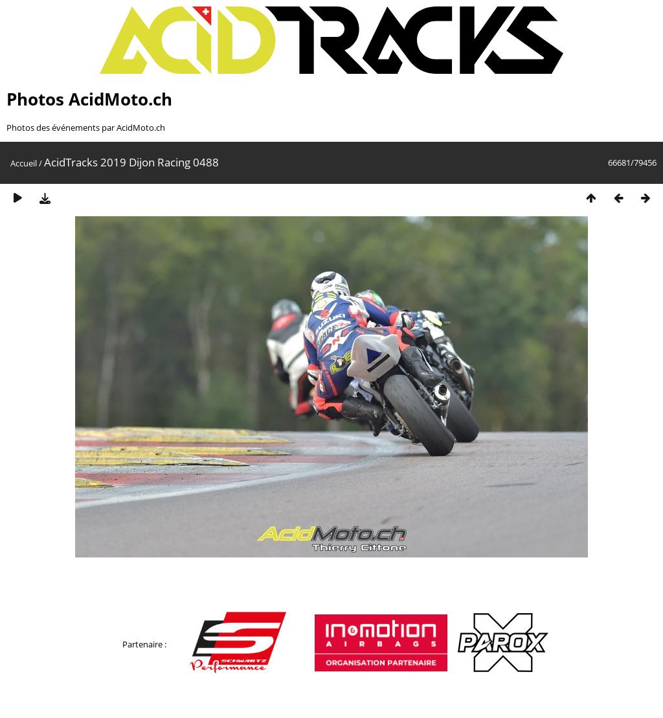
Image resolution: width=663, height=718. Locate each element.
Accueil (23, 163)
